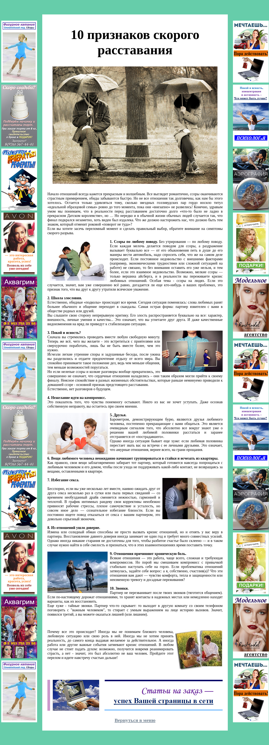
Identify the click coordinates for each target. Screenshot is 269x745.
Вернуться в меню (135, 720)
